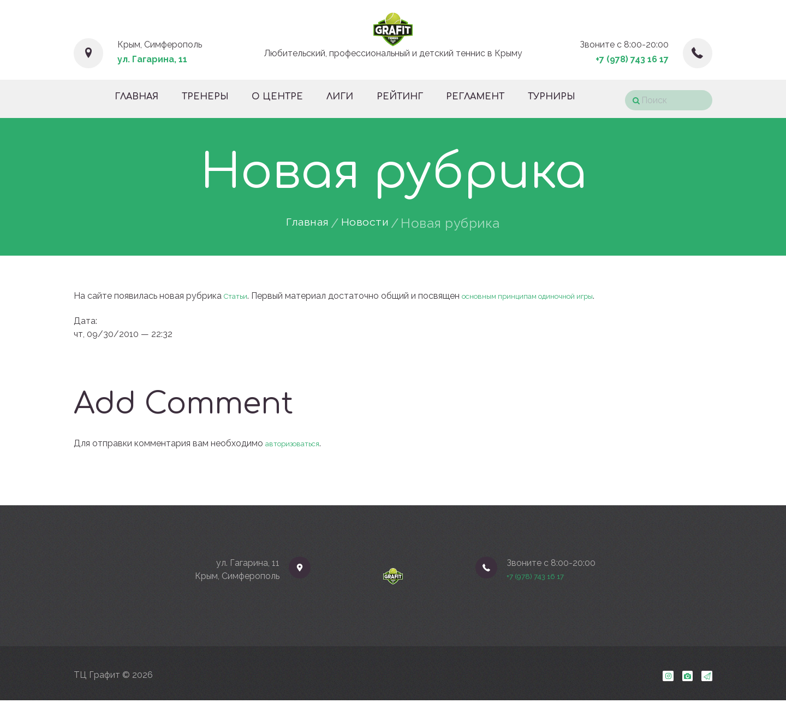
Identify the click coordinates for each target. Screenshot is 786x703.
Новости (369, 223)
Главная (303, 223)
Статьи (238, 296)
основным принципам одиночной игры (547, 296)
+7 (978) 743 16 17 (632, 59)
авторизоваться (299, 443)
